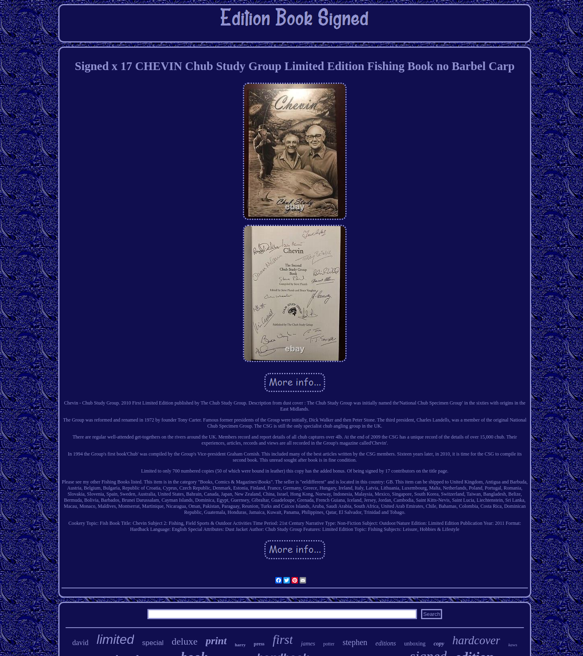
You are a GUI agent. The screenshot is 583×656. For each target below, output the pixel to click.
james (308, 643)
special (153, 643)
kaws (512, 644)
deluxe (185, 641)
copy (439, 644)
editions (385, 643)
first (282, 640)
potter (328, 644)
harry (240, 644)
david (80, 643)
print (216, 641)
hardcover (476, 640)
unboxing (415, 644)
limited (115, 639)
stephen (355, 642)
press (259, 644)
